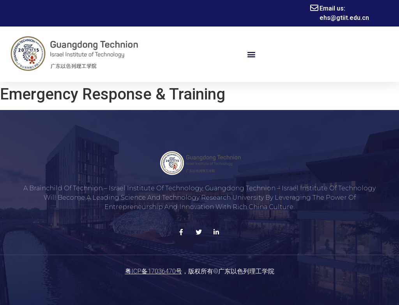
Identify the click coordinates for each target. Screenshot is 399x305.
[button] (251, 54)
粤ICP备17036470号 (153, 271)
